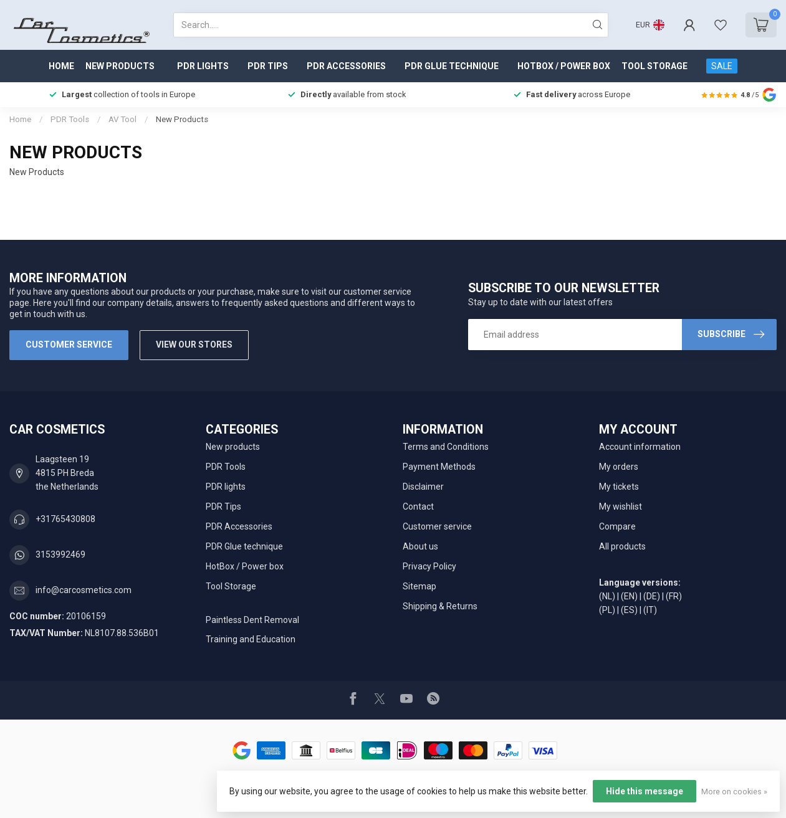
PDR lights (203, 66)
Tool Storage (654, 66)
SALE (721, 66)
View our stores (194, 345)
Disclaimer (423, 487)
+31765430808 (65, 519)
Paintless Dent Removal (252, 620)
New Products (182, 119)
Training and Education (250, 639)
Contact (418, 506)
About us (420, 546)
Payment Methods (439, 467)
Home (61, 66)
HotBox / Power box (563, 66)
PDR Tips (267, 66)
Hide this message (644, 791)
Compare (617, 526)
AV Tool (122, 119)
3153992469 (60, 554)
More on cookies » (734, 791)
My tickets (619, 487)
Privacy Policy (429, 566)
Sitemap (419, 586)
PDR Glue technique (452, 66)
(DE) (651, 596)
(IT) (650, 610)
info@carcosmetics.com (84, 590)
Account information (640, 447)
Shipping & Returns (440, 606)
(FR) (674, 596)
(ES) (629, 610)
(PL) (607, 610)
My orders (618, 467)
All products (622, 546)
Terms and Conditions (446, 447)
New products (120, 66)
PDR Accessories (346, 66)
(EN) (629, 596)
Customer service (69, 345)
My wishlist (620, 506)
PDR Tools (69, 119)
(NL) (607, 596)
